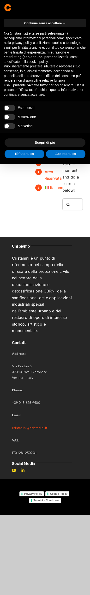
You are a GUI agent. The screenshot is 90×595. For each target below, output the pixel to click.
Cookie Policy (58, 493)
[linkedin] (22, 470)
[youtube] (14, 470)
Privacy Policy (33, 493)
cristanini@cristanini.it (30, 428)
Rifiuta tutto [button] (24, 154)
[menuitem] (50, 187)
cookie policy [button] (38, 62)
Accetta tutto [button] (65, 154)
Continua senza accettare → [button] (45, 23)
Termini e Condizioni (46, 500)
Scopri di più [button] (45, 142)
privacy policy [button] (22, 43)
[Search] (68, 204)
